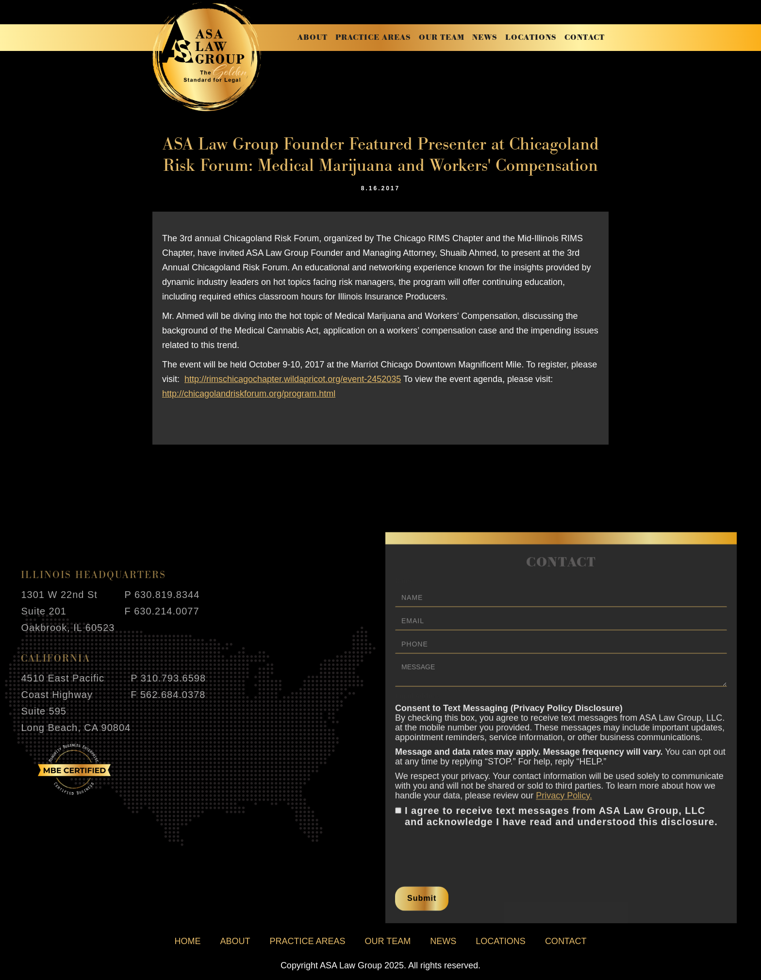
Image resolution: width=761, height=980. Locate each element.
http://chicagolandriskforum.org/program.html (248, 394)
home (187, 941)
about (313, 38)
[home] (207, 56)
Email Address (418, 701)
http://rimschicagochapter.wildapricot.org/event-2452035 (292, 379)
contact (584, 38)
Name (404, 586)
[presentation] (469, 854)
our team (441, 38)
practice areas (373, 38)
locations (531, 38)
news (484, 38)
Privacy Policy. (564, 800)
